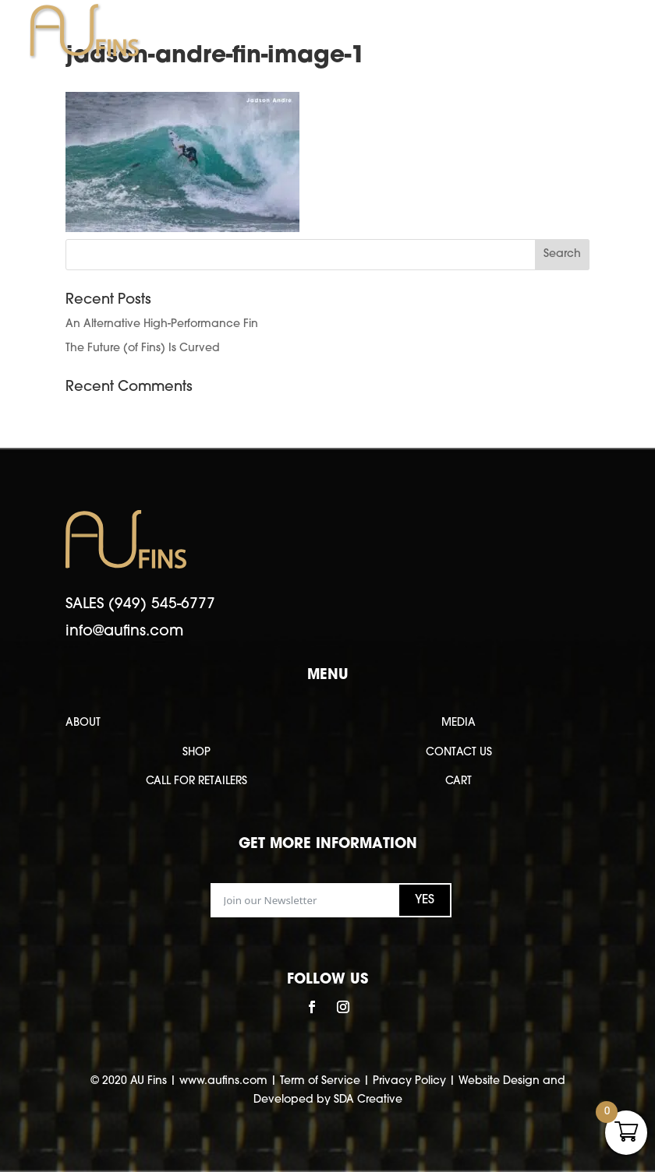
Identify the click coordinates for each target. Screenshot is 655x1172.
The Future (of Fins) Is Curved (143, 348)
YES (424, 900)
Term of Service (320, 1081)
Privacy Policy (409, 1081)
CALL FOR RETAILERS (196, 781)
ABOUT (83, 723)
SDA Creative (368, 1100)
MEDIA (458, 723)
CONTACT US (459, 752)
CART (458, 781)
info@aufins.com (124, 632)
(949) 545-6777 (161, 604)
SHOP (196, 752)
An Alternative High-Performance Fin (162, 324)
